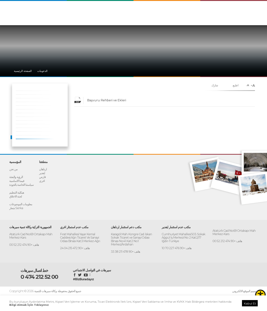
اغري (42, 180)
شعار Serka (16, 206)
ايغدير (42, 173)
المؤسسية (188, 18)
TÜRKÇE (206, 10)
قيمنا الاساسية (16, 180)
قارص (42, 177)
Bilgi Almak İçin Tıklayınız (29, 305)
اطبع (235, 85)
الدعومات (214, 18)
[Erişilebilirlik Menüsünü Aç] (260, 295)
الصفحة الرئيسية (23, 71)
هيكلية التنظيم (16, 191)
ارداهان (43, 169)
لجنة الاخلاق (15, 195)
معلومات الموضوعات (20, 202)
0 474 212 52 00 (42, 274)
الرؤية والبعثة (16, 177)
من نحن (13, 169)
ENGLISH (220, 10)
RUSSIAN (250, 10)
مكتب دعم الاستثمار (233, 18)
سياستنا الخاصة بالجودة (21, 184)
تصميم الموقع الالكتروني (245, 289)
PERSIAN (235, 10)
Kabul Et (250, 303)
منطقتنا (201, 18)
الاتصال (252, 18)
